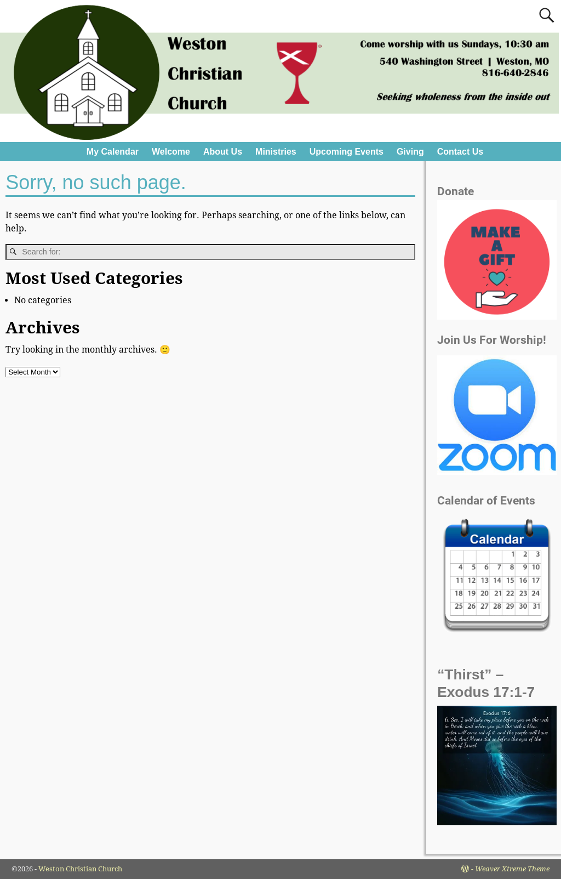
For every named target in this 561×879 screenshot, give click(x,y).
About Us (222, 151)
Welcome (171, 151)
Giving (410, 151)
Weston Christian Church (80, 869)
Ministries (275, 151)
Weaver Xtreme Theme (512, 869)
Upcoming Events (346, 151)
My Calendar (113, 151)
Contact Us (460, 151)
